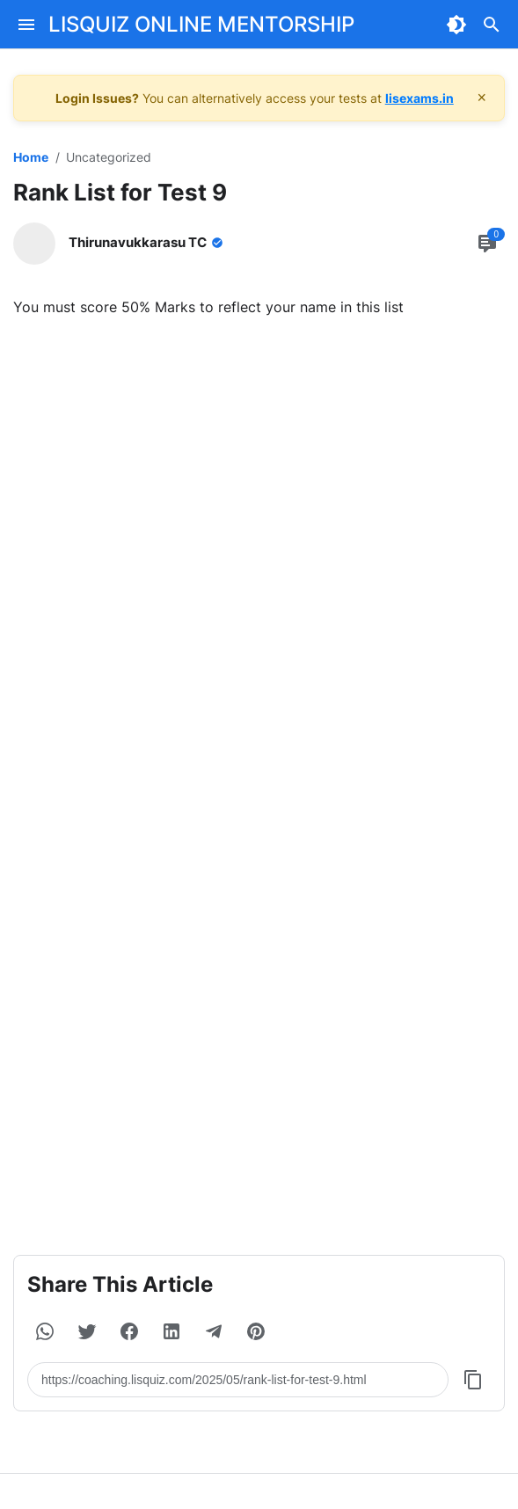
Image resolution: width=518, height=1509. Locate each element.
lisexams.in (419, 98)
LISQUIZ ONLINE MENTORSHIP (201, 24)
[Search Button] (491, 24)
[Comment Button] (487, 243)
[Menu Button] (26, 24)
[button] (44, 1331)
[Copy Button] (473, 1379)
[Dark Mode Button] (456, 24)
